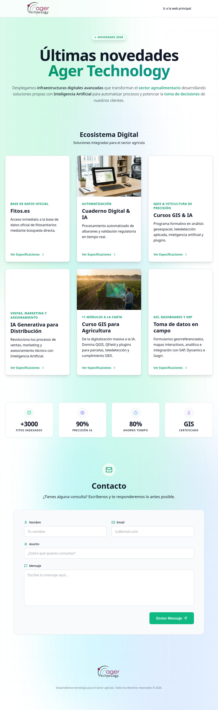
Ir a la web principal (177, 8)
